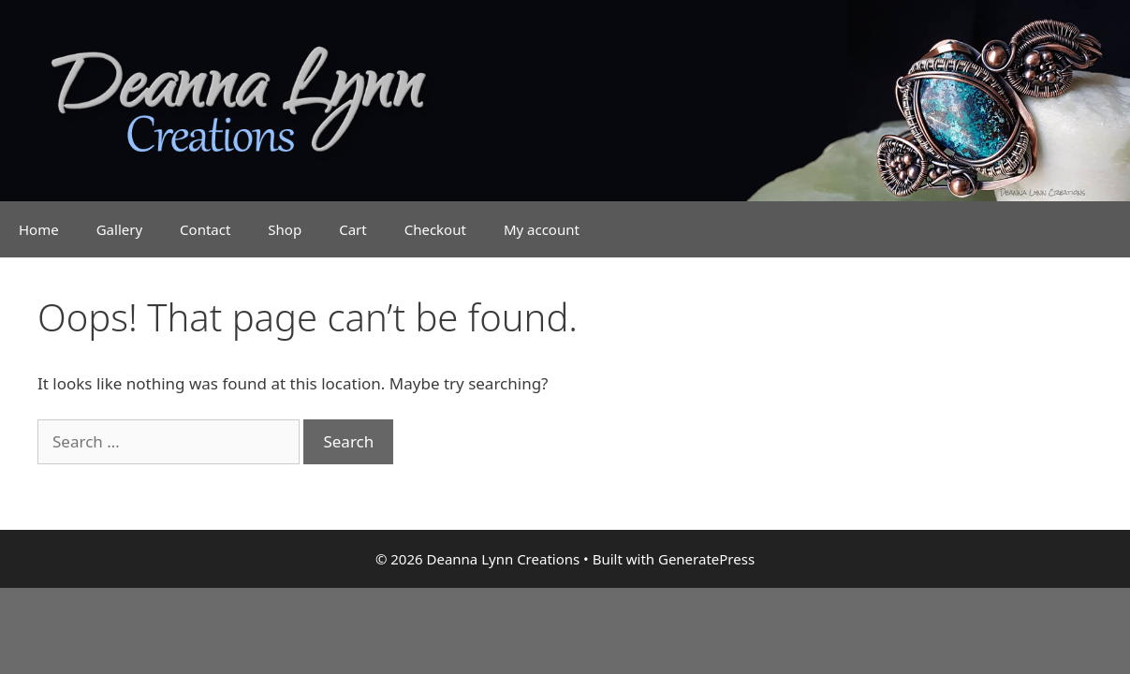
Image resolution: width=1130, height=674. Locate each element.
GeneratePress (706, 558)
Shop (284, 229)
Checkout (435, 229)
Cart (353, 229)
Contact (205, 229)
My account (542, 229)
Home (39, 229)
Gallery (119, 229)
